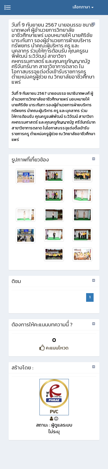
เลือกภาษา (83, 7)
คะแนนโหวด (54, 347)
